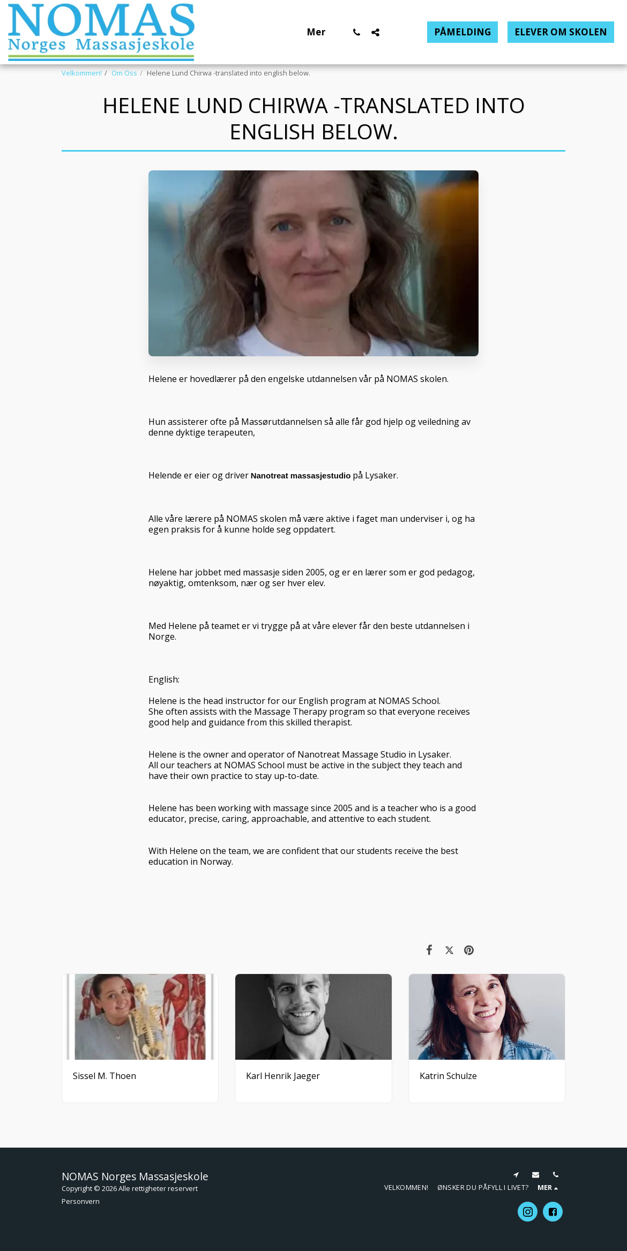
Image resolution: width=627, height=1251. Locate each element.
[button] (356, 32)
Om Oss (124, 73)
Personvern (81, 1201)
